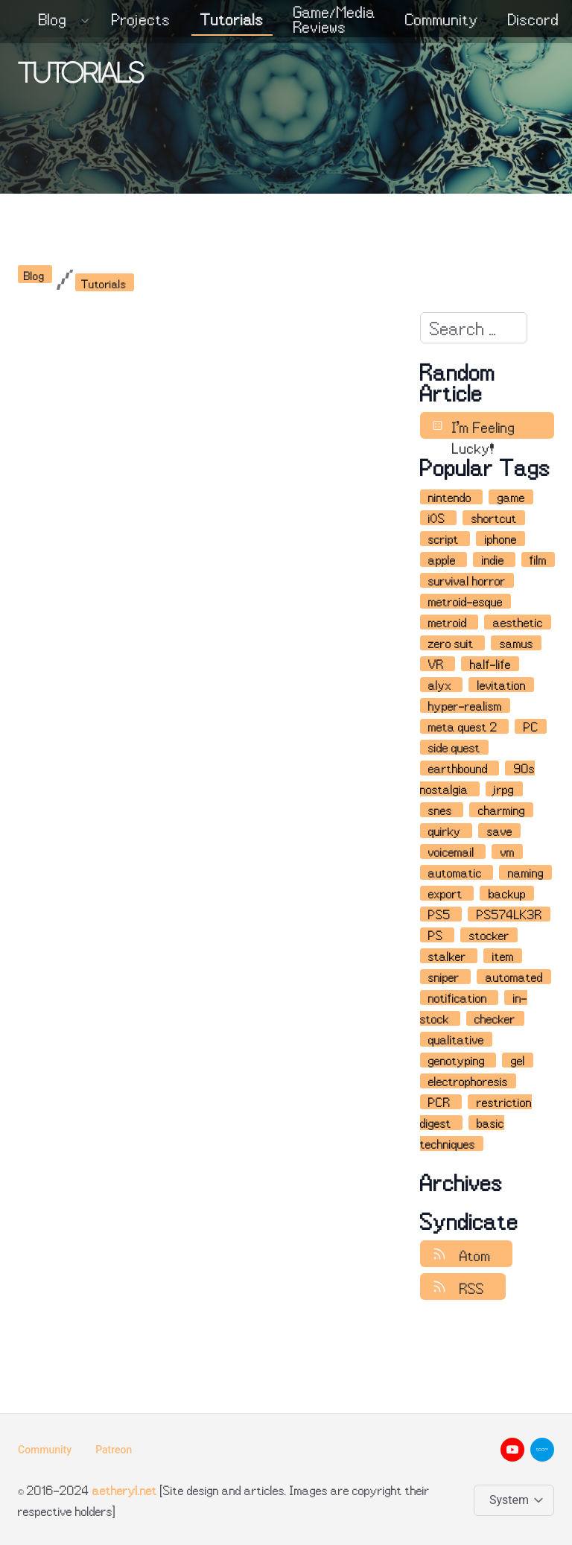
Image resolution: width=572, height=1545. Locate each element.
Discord (533, 19)
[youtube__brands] (512, 1450)
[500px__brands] (542, 1450)
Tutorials (232, 19)
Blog (53, 19)
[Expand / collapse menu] (83, 19)
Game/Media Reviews (334, 19)
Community (441, 19)
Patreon (113, 1450)
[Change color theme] (516, 1500)
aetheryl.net (124, 1489)
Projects (141, 19)
